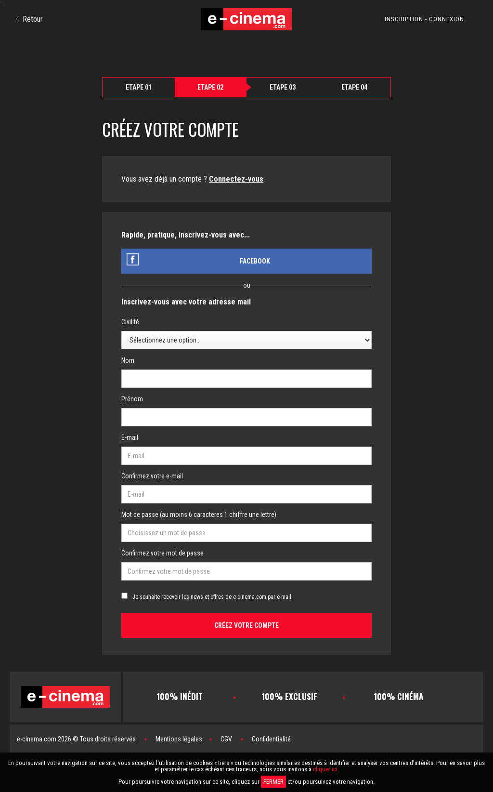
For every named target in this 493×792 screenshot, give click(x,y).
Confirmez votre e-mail (152, 476)
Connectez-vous (236, 179)
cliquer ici (325, 769)
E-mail (129, 437)
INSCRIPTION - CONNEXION (424, 19)
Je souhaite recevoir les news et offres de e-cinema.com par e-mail (211, 597)
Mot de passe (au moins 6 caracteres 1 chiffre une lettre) (198, 514)
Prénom (132, 399)
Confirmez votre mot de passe (162, 553)
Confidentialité (271, 739)
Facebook (255, 261)
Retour (29, 19)
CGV (226, 739)
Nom (127, 360)
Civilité (130, 322)
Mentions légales (179, 739)
